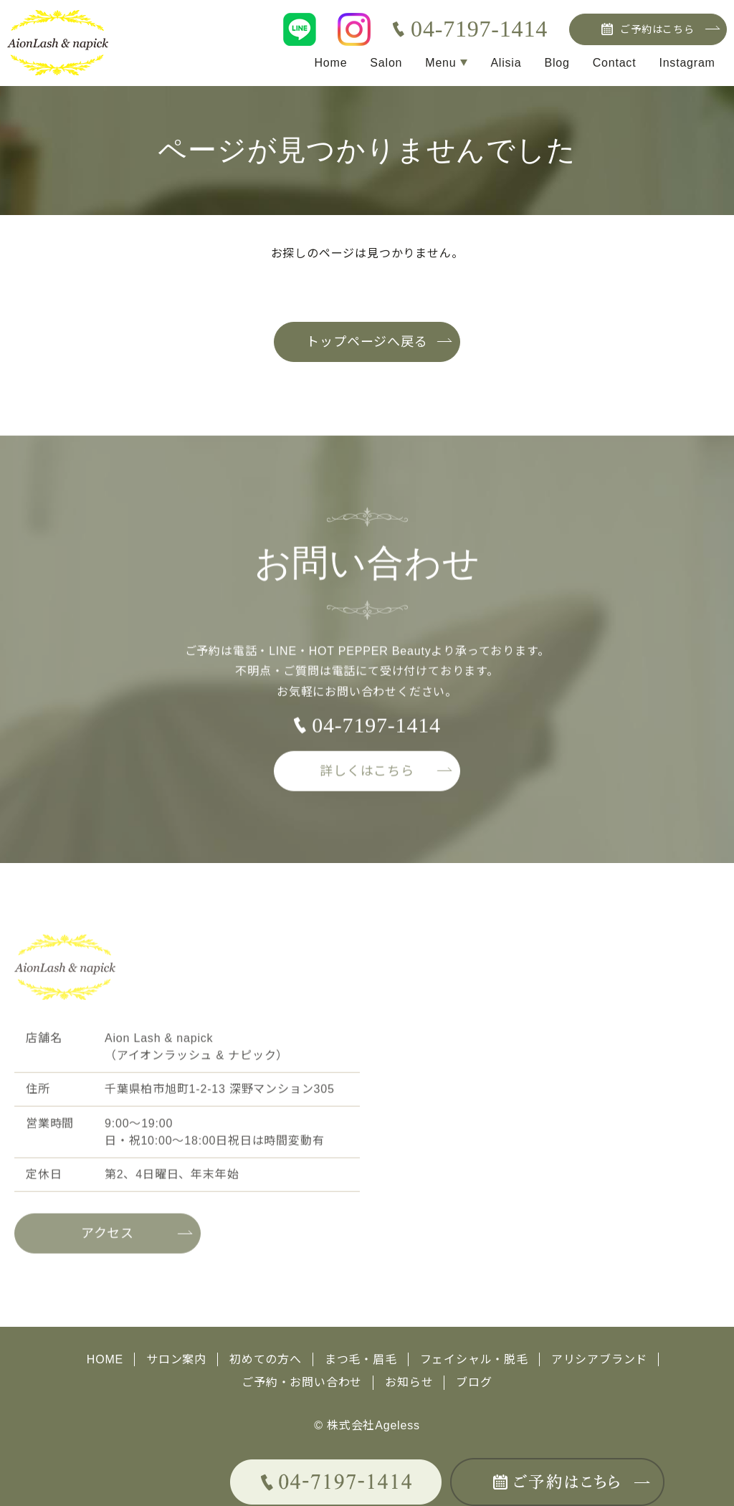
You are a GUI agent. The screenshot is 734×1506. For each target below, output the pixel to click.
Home (330, 63)
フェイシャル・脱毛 (474, 1359)
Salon (386, 63)
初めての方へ (265, 1359)
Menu (440, 63)
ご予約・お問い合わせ (302, 1382)
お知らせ (409, 1382)
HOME (105, 1359)
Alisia (505, 63)
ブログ (474, 1382)
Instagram (687, 63)
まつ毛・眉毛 (361, 1359)
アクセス (107, 1238)
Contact (615, 63)
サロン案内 (176, 1359)
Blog (556, 63)
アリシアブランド (599, 1359)
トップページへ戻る (366, 342)
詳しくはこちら (367, 775)
